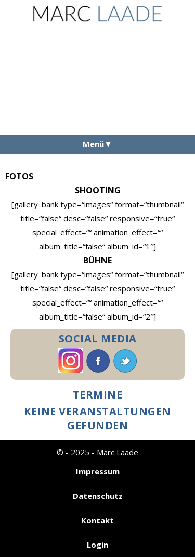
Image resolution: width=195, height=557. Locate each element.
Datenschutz (98, 495)
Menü (93, 144)
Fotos (19, 176)
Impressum (98, 471)
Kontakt (97, 520)
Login (97, 544)
